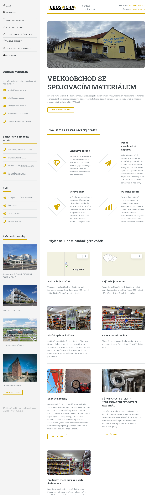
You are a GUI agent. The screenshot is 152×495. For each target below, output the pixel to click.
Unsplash (6, 410)
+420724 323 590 (27, 165)
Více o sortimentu (61, 110)
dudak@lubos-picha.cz (17, 173)
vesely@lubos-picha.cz (17, 157)
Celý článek (57, 437)
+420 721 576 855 (21, 113)
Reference (9, 55)
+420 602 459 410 (25, 121)
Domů (7, 5)
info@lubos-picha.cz (16, 98)
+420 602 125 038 (25, 149)
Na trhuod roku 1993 (88, 7)
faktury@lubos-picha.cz (17, 106)
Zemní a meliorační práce (17, 47)
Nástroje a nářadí (13, 27)
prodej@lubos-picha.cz (17, 90)
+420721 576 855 (137, 9)
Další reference (13, 392)
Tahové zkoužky (12, 40)
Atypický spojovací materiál (18, 34)
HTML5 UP (19, 410)
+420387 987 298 (137, 5)
